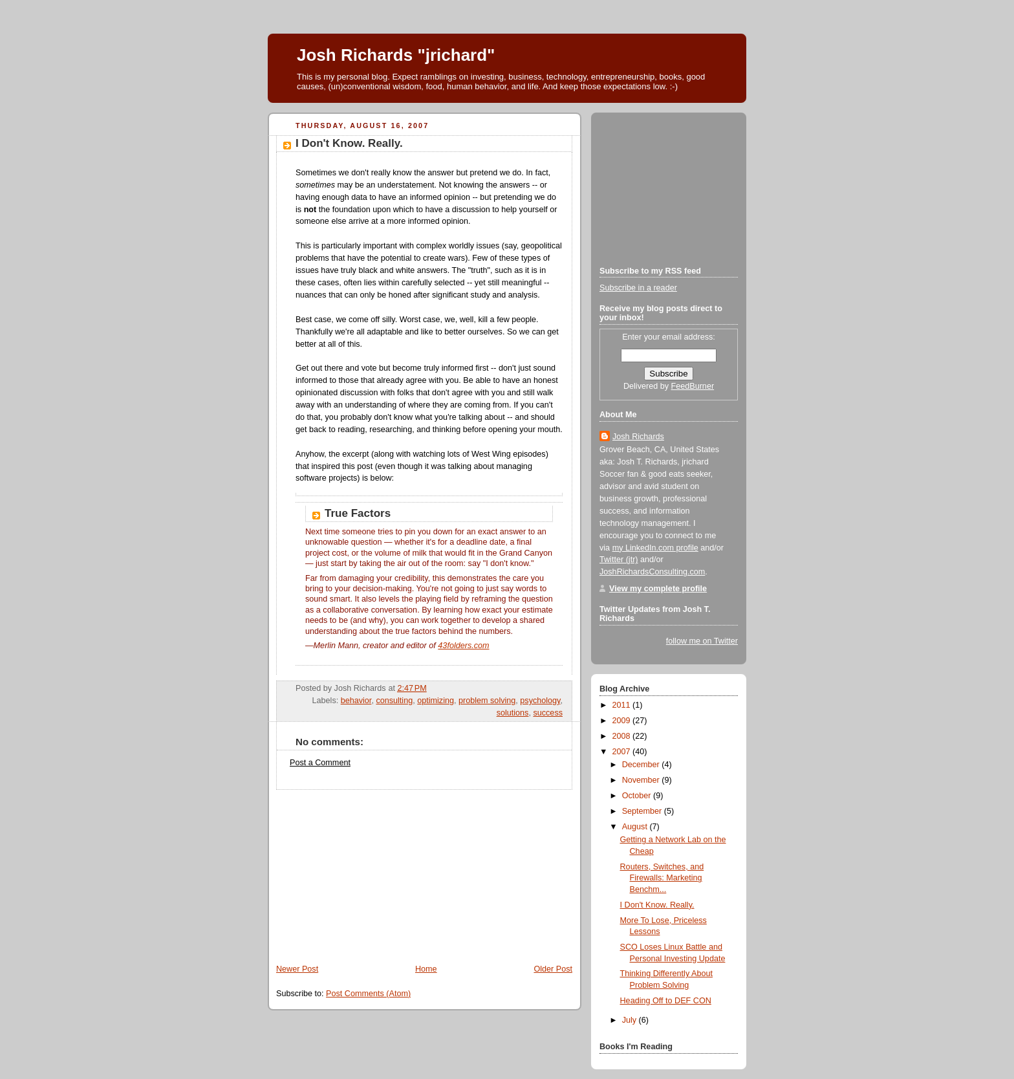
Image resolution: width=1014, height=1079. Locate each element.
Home (426, 969)
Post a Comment (320, 762)
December (642, 764)
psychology (540, 700)
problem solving (486, 700)
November (642, 780)
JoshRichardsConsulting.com (652, 571)
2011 (622, 705)
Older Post (553, 969)
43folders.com (463, 645)
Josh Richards (638, 436)
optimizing (435, 700)
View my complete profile (658, 588)
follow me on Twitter (702, 641)
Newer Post (297, 969)
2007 (622, 751)
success (548, 712)
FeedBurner (693, 386)
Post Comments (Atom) (368, 993)
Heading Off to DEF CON (665, 1000)
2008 (622, 736)
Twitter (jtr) (618, 559)
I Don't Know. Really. (349, 143)
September (643, 811)
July (630, 1020)
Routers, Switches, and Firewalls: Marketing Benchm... (662, 878)
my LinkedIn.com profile (655, 547)
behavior (356, 700)
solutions (513, 712)
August (636, 826)
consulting (394, 700)
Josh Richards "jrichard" (396, 55)
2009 (622, 720)
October (637, 795)
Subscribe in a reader (638, 287)
